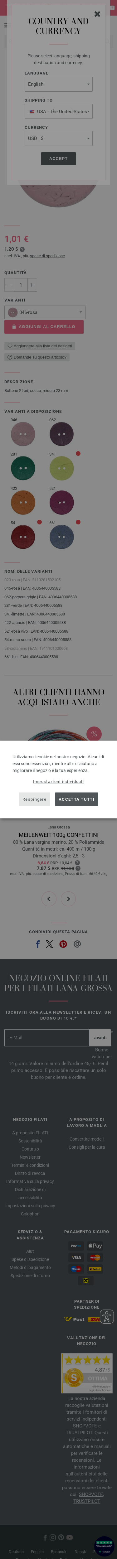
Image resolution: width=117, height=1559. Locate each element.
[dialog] (58, 779)
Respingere (34, 799)
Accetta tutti (77, 799)
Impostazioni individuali (58, 781)
